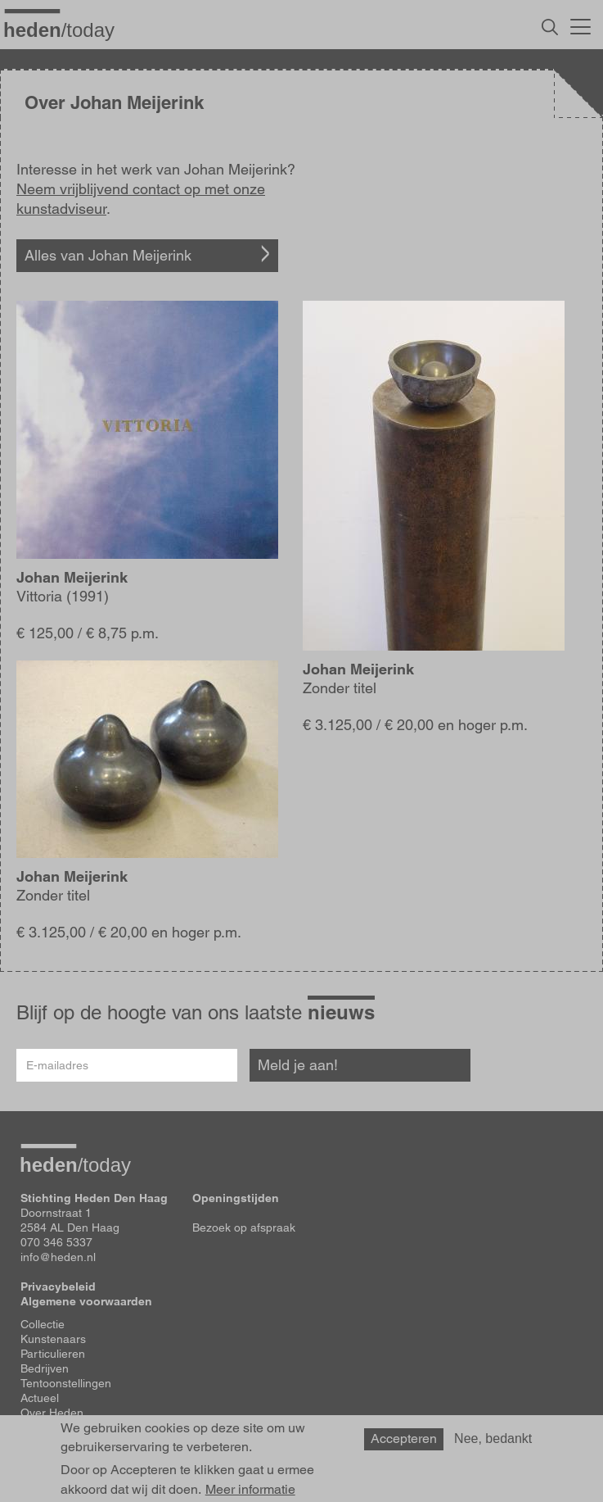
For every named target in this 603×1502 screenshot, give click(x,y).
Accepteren (404, 1438)
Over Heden (51, 1412)
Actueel (39, 1397)
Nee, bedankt (493, 1438)
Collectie (42, 1324)
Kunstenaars (53, 1338)
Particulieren (52, 1353)
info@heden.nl (58, 1257)
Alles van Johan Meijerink (108, 255)
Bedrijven (44, 1368)
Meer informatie (250, 1489)
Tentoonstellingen (65, 1383)
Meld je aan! (298, 1064)
